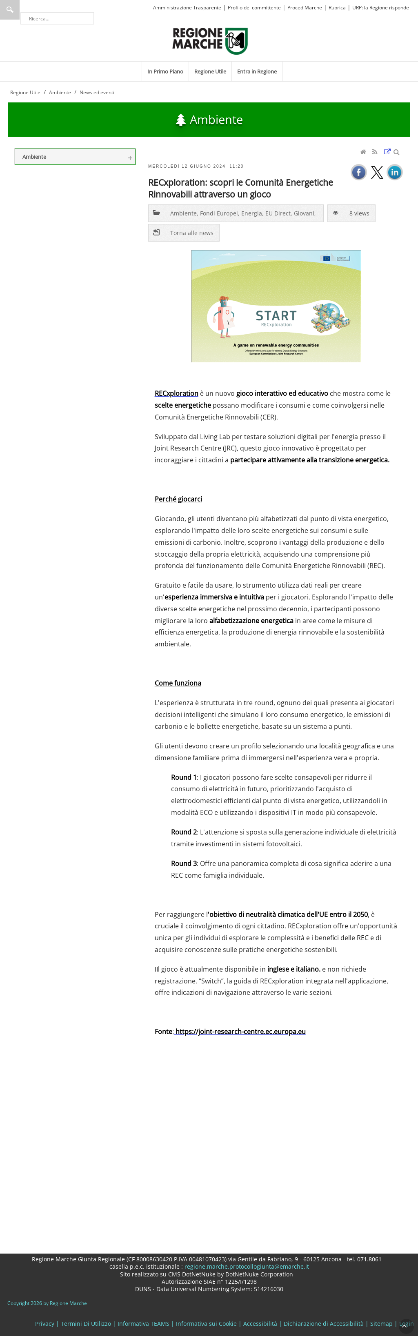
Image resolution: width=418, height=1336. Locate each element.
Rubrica (337, 7)
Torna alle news (191, 233)
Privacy (44, 1323)
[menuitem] (165, 71)
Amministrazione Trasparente (187, 7)
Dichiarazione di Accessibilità (324, 1323)
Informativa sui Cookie (206, 1323)
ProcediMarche (304, 7)
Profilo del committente (254, 7)
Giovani (304, 213)
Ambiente (183, 213)
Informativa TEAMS (143, 1323)
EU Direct (278, 213)
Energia (251, 213)
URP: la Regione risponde (380, 7)
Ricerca (10, 10)
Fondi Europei (219, 213)
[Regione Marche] (210, 40)
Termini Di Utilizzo (86, 1323)
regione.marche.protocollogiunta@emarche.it (246, 1266)
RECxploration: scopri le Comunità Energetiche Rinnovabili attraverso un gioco (240, 188)
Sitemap (381, 1323)
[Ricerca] (57, 18)
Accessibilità (260, 1323)
